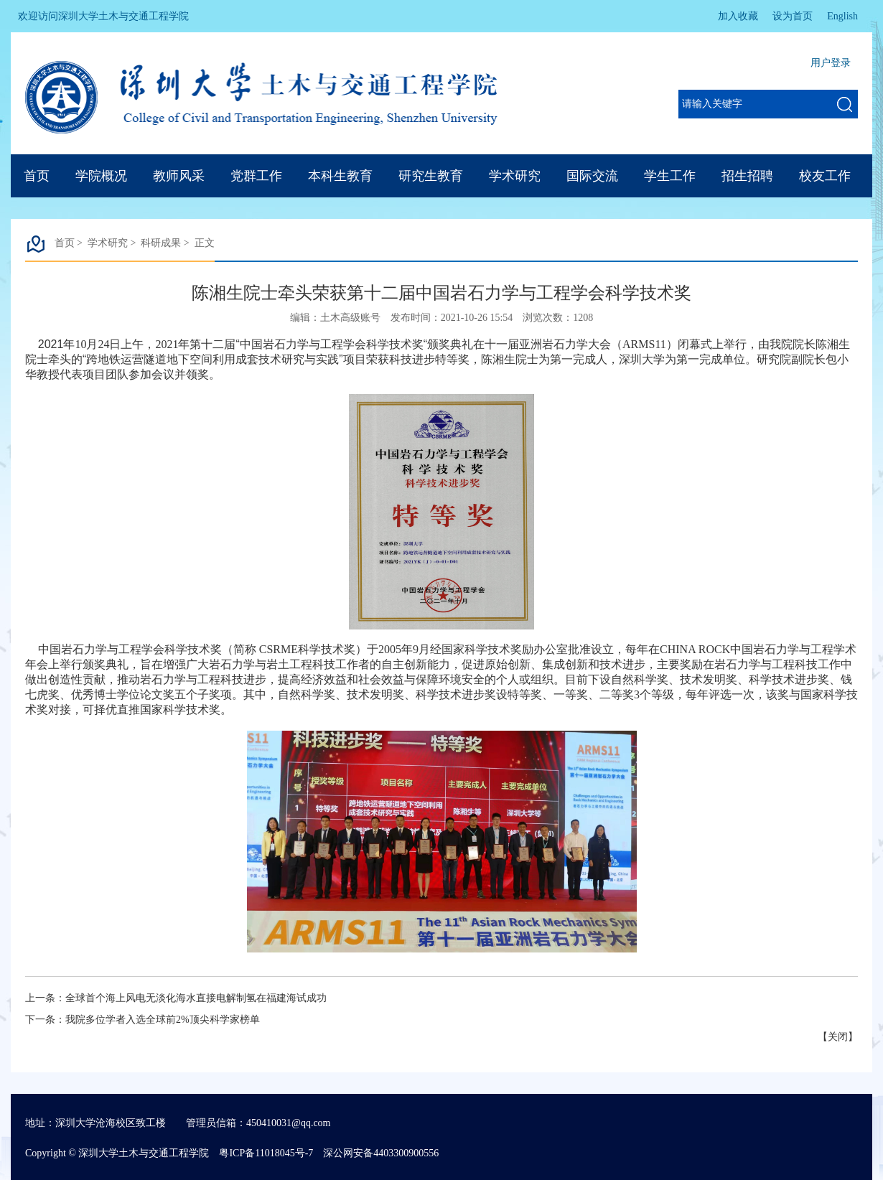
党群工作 (256, 176)
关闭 (838, 1036)
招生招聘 (747, 176)
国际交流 (592, 176)
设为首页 (792, 16)
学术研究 (515, 176)
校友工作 (825, 176)
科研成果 (161, 243)
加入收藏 (738, 16)
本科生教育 (340, 176)
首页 (37, 176)
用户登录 (830, 62)
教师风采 (179, 176)
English (842, 16)
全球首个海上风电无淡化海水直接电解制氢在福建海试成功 (196, 998)
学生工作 (670, 176)
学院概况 (101, 176)
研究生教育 (430, 176)
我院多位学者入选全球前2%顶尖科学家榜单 (162, 1019)
